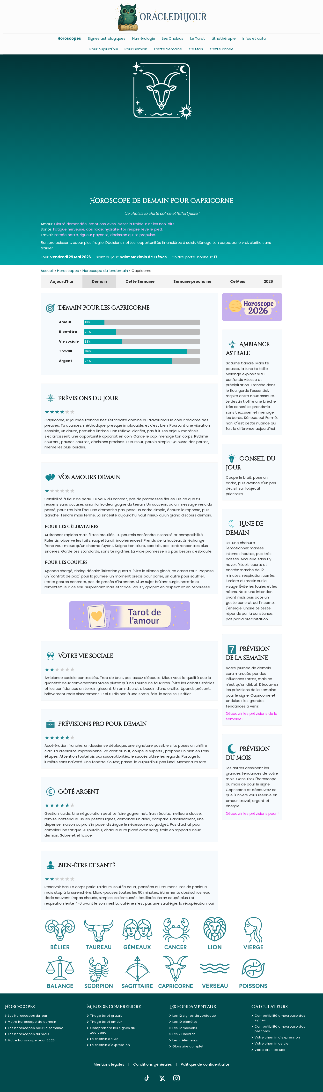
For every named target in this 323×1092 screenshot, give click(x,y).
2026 (268, 281)
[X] (162, 1078)
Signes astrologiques (106, 38)
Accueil (47, 270)
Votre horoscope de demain (32, 1021)
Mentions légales (109, 1064)
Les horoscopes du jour (27, 1015)
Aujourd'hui (61, 281)
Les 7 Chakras (184, 1034)
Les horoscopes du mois (28, 1034)
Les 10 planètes (185, 1021)
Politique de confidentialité (205, 1064)
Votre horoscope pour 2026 (31, 1040)
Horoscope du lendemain (105, 270)
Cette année (222, 49)
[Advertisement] (161, 160)
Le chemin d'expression (110, 1045)
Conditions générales (152, 1064)
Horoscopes (69, 38)
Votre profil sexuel (270, 1049)
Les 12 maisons (184, 1028)
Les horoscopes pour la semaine (35, 1028)
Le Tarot (197, 38)
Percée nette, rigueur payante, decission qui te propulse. (105, 234)
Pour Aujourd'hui (103, 49)
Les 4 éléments (185, 1040)
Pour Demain (136, 49)
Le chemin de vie (104, 1039)
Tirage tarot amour (106, 1021)
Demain (99, 281)
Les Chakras (173, 38)
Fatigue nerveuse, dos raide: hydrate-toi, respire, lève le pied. (108, 229)
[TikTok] (147, 1078)
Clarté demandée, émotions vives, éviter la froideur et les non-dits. (114, 223)
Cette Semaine (168, 49)
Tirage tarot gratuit (106, 1015)
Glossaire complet (188, 1046)
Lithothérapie (224, 38)
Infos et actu (254, 38)
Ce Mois (196, 49)
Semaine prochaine (192, 281)
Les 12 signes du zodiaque (194, 1015)
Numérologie (143, 38)
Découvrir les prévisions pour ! (252, 813)
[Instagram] (176, 1078)
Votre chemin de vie (272, 1043)
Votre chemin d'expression (277, 1037)
